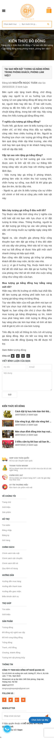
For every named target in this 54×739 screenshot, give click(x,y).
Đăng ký (5, 535)
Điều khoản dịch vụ (10, 596)
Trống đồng (7, 642)
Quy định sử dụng (10, 568)
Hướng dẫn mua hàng (11, 581)
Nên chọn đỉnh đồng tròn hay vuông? (34, 431)
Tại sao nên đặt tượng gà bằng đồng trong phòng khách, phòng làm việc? (27, 72)
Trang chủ (6, 502)
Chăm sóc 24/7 (16, 475)
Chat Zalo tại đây (40, 720)
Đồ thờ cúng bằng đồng (12, 637)
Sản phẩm (6, 512)
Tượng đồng (7, 627)
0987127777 (8, 685)
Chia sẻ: (6, 356)
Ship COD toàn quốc (19, 458)
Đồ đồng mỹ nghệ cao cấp (13, 632)
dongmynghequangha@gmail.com (15, 688)
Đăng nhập (7, 530)
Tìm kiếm (6, 525)
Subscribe (47, 716)
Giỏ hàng (6, 540)
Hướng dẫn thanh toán (12, 586)
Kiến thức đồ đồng (13, 406)
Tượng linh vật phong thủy (13, 658)
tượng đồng (20, 350)
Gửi (9, 394)
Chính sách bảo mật (10, 553)
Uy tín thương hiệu (18, 485)
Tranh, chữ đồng (9, 647)
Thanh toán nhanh (18, 466)
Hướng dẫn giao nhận (11, 591)
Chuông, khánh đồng (11, 652)
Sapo (19, 730)
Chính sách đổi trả (10, 563)
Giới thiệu (6, 507)
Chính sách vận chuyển (12, 558)
